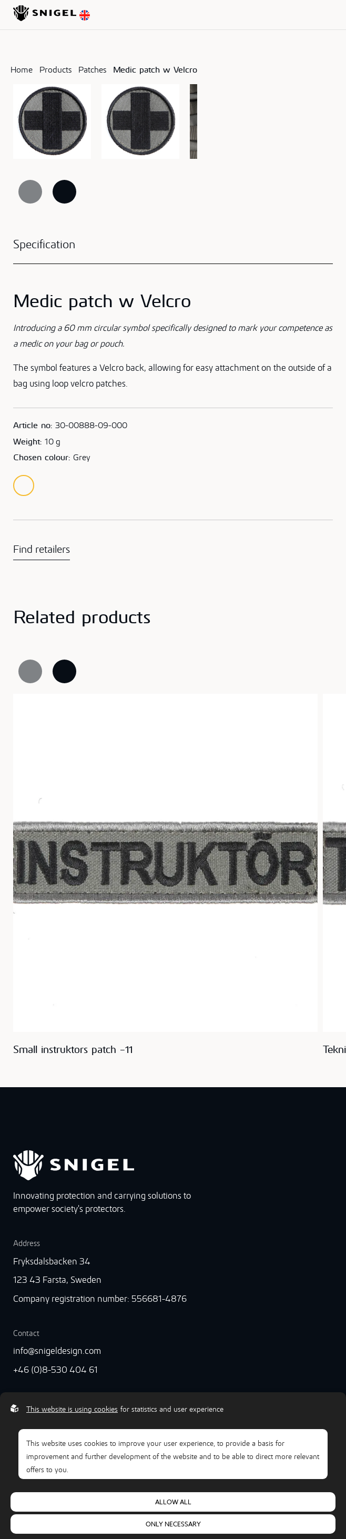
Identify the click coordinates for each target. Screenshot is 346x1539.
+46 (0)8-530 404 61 (55, 1369)
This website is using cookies (72, 1409)
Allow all (173, 1501)
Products (55, 70)
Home (22, 70)
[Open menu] (330, 15)
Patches (92, 70)
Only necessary (173, 1524)
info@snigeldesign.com (57, 1350)
